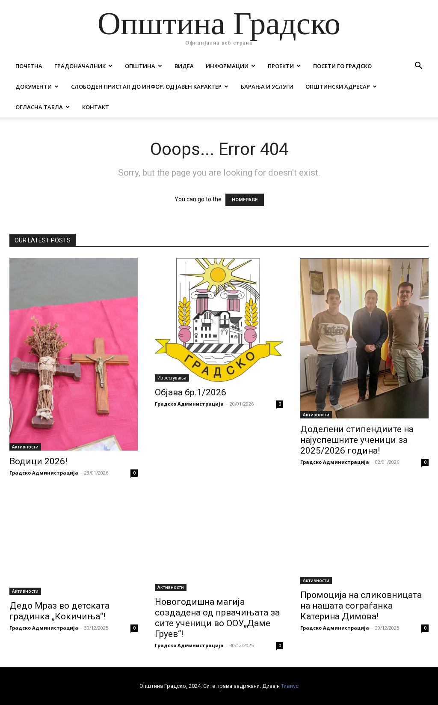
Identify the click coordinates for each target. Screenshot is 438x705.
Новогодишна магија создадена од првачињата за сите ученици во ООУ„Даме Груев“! (217, 618)
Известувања (171, 378)
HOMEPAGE (244, 200)
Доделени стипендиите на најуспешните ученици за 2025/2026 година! (357, 440)
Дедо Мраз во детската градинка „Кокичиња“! (59, 610)
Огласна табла (42, 107)
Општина (143, 66)
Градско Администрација (43, 472)
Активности (25, 447)
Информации (230, 66)
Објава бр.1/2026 (190, 392)
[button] (418, 67)
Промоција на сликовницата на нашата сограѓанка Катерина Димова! (361, 605)
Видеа (184, 66)
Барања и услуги (267, 86)
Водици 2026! (38, 461)
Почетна (28, 66)
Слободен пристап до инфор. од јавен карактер (149, 86)
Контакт (95, 107)
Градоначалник (83, 66)
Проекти (284, 66)
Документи (37, 86)
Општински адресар (341, 86)
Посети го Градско (342, 66)
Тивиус (290, 686)
